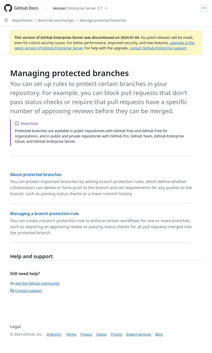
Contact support (26, 290)
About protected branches (36, 174)
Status (101, 334)
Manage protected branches (103, 20)
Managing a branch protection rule (44, 213)
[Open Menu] (204, 8)
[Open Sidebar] (6, 20)
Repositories (22, 20)
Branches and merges (56, 20)
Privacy (86, 334)
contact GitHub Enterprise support (157, 48)
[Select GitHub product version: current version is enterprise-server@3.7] (80, 8)
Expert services (138, 334)
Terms (71, 334)
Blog (159, 334)
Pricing (116, 334)
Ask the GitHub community (35, 283)
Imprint (53, 334)
